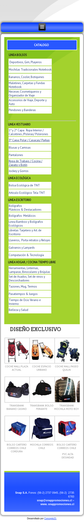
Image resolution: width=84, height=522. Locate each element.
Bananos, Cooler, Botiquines (26, 77)
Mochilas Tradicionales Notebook (30, 69)
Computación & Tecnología (26, 255)
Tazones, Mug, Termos (23, 286)
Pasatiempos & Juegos (23, 294)
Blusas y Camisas (20, 147)
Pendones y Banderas (22, 110)
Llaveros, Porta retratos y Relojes (29, 240)
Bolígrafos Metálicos (22, 216)
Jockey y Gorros (18, 171)
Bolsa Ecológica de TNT (24, 185)
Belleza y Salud (18, 310)
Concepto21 (50, 518)
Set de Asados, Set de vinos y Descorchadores (27, 278)
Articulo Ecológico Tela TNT (27, 193)
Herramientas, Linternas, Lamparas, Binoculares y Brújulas (29, 270)
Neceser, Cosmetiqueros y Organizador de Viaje (25, 93)
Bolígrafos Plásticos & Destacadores (25, 208)
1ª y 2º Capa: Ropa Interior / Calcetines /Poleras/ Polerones (28, 132)
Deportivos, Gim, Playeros (25, 62)
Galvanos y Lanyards (22, 248)
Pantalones (16, 155)
